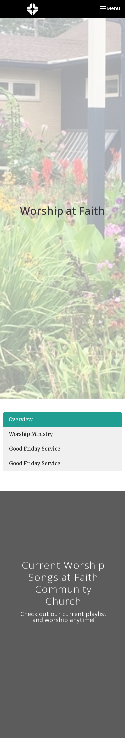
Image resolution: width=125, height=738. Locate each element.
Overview (21, 419)
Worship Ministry (31, 434)
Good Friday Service (34, 449)
